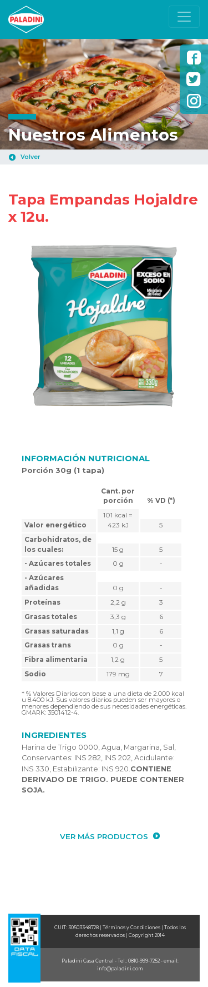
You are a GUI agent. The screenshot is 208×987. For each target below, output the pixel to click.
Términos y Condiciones (131, 927)
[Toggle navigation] (184, 17)
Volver (30, 157)
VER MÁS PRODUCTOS (104, 836)
